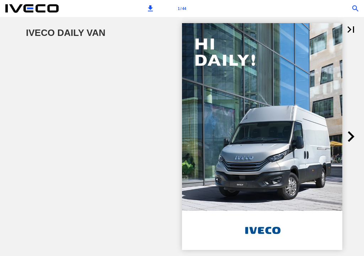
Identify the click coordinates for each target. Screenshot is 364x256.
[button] (150, 8)
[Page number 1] (182, 8)
